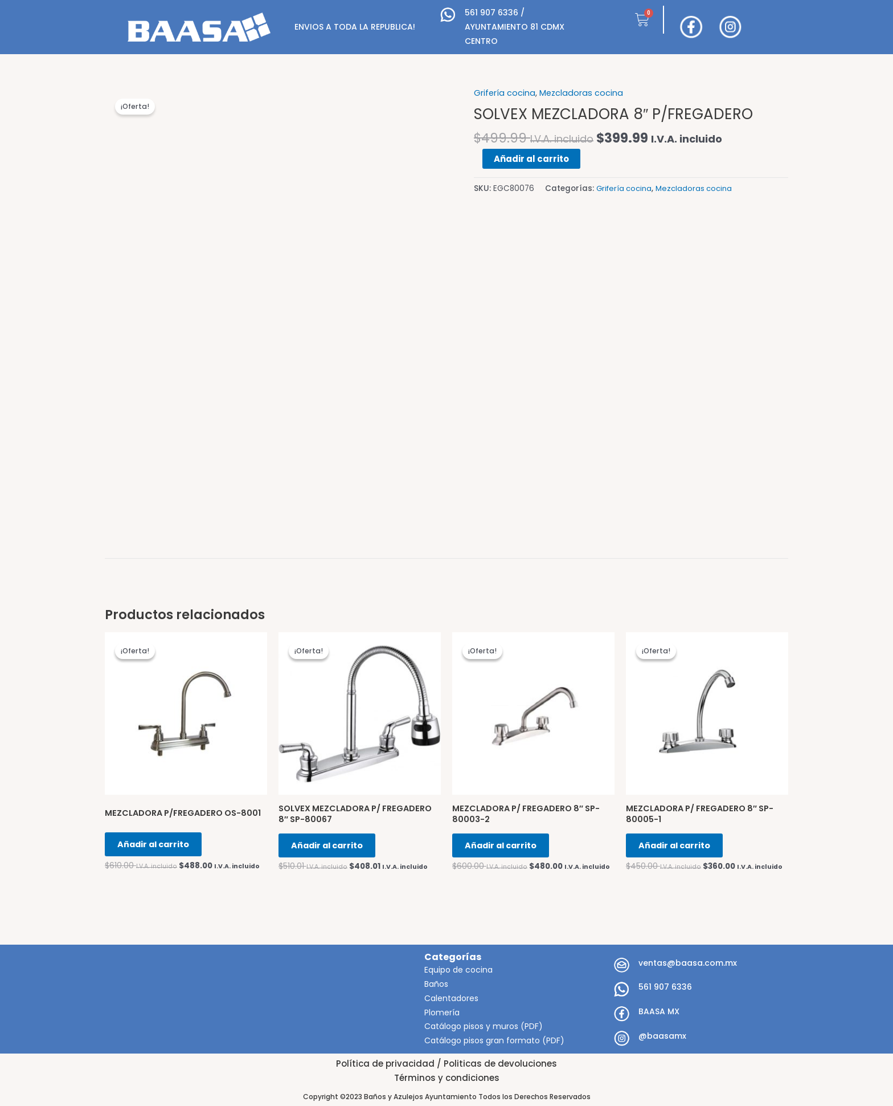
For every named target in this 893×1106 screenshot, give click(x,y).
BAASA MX (658, 1012)
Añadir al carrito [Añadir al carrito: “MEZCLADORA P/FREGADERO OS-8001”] (159, 848)
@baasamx (662, 1036)
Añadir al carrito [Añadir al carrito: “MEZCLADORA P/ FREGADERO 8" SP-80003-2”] (506, 848)
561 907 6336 (665, 987)
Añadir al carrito (531, 158)
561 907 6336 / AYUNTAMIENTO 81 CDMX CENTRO (514, 27)
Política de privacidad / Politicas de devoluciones (446, 1064)
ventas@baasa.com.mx (687, 963)
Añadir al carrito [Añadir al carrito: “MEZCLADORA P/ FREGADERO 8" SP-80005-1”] (680, 848)
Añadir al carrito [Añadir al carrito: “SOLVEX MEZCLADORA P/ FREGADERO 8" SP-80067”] (333, 848)
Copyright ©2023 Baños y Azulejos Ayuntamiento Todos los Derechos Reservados (447, 1096)
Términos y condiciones (446, 1078)
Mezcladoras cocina (582, 93)
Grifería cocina (505, 93)
